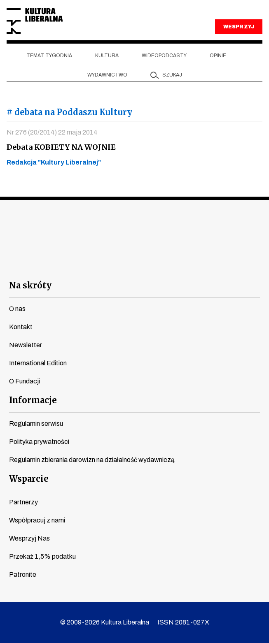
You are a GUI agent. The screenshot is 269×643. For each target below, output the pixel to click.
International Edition (38, 363)
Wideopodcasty (164, 55)
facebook (60, 264)
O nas (17, 308)
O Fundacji (24, 381)
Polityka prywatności (39, 441)
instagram (119, 264)
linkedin (179, 264)
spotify (208, 264)
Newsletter (25, 344)
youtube (90, 264)
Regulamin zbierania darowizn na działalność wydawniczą (92, 459)
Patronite (22, 574)
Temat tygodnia (49, 55)
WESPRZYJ (238, 27)
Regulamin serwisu (36, 423)
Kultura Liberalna (35, 21)
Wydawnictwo (107, 75)
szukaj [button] (172, 75)
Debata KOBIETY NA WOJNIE (61, 147)
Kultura (107, 55)
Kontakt (21, 326)
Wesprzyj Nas (29, 538)
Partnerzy (23, 502)
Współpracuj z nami (37, 520)
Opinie (218, 55)
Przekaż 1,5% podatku (42, 556)
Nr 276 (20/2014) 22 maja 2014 (52, 132)
